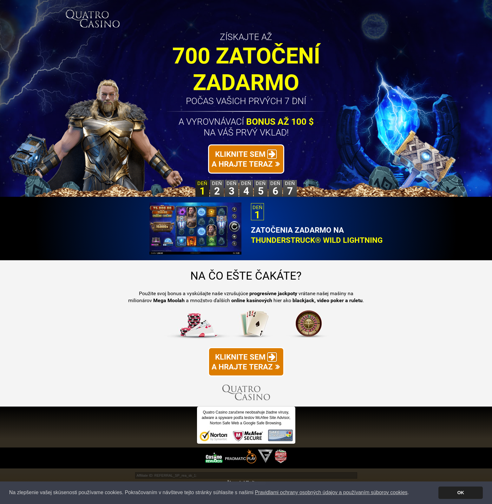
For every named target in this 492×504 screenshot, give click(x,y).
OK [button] (460, 492)
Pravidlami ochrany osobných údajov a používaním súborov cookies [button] (331, 492)
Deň (202, 188)
